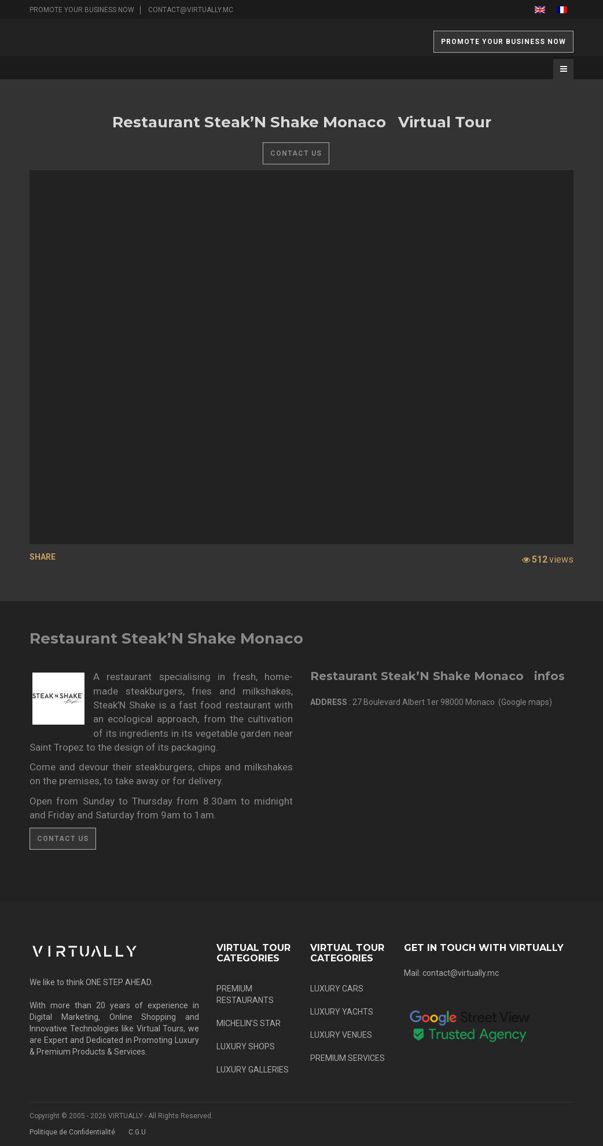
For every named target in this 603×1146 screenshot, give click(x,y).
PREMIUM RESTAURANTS (245, 994)
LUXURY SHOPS (245, 1046)
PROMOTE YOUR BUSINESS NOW (82, 10)
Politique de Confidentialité (72, 1132)
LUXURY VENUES (341, 1035)
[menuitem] (540, 9)
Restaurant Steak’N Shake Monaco (166, 638)
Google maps (525, 702)
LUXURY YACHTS (341, 1011)
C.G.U (137, 1132)
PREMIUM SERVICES (347, 1058)
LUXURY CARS (336, 988)
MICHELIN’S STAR (248, 1023)
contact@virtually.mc (190, 10)
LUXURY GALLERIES (252, 1069)
